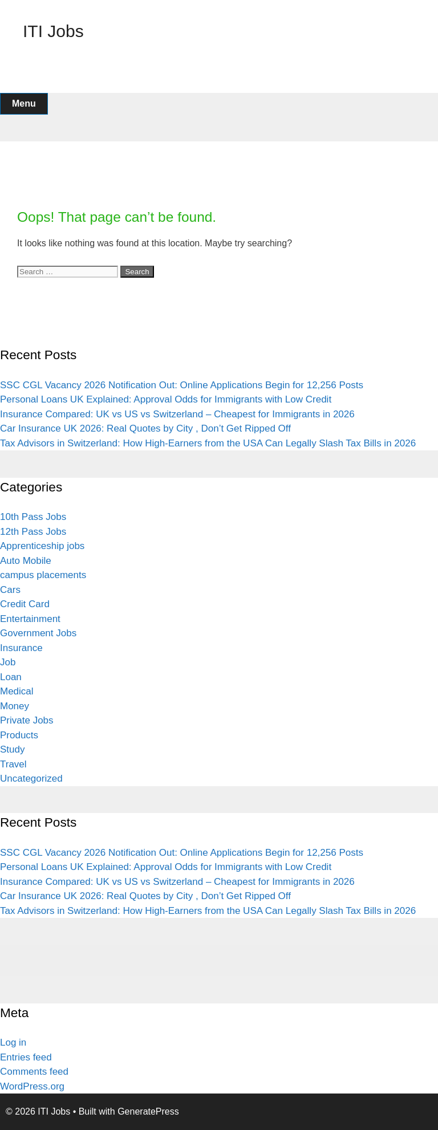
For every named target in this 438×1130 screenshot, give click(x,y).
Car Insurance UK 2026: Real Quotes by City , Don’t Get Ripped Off (145, 428)
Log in (13, 1042)
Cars (10, 589)
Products (19, 735)
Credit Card (25, 604)
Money (14, 706)
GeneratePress (148, 1111)
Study (12, 749)
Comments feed (34, 1071)
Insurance (21, 648)
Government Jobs (38, 633)
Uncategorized (31, 778)
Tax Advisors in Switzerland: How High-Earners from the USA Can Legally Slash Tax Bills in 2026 (208, 443)
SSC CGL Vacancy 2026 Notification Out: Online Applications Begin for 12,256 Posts (181, 385)
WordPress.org (32, 1086)
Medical (17, 691)
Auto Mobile (25, 560)
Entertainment (30, 618)
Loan (11, 677)
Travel (13, 764)
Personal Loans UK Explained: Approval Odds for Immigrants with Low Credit (165, 399)
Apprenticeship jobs (42, 545)
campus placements (43, 575)
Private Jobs (27, 720)
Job (7, 662)
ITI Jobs (53, 31)
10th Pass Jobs (33, 516)
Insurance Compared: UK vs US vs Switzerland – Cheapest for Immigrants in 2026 (177, 414)
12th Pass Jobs (33, 531)
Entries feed (26, 1057)
